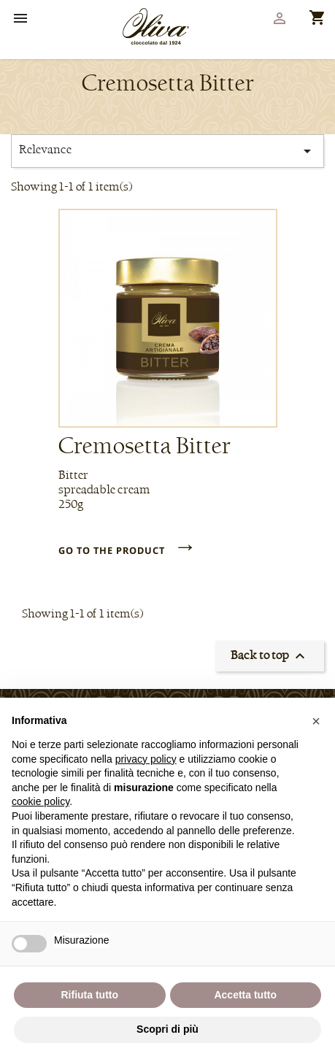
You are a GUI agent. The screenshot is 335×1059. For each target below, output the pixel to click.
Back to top (270, 656)
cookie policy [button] (40, 801)
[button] (316, 721)
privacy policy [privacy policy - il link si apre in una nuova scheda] (146, 759)
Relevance (167, 151)
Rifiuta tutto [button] (89, 995)
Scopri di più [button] (167, 1029)
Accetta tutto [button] (245, 995)
